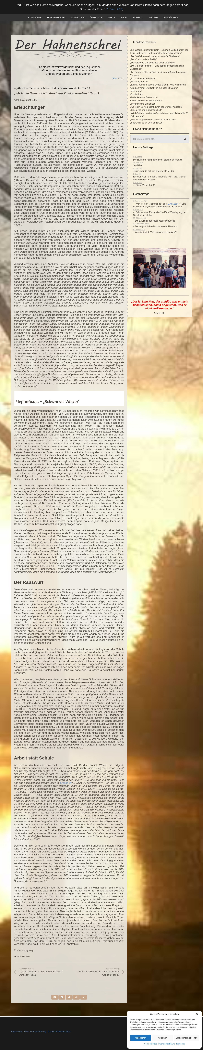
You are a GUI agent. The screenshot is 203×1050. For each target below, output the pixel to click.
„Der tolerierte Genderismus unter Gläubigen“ (153, 62)
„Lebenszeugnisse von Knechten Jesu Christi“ (153, 119)
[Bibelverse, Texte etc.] (159, 139)
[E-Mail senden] (54, 997)
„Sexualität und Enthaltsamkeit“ (145, 110)
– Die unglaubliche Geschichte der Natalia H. (155, 226)
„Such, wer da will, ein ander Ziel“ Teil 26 (153, 171)
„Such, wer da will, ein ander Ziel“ (147, 123)
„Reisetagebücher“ (139, 81)
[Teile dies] (61, 997)
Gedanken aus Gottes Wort (144, 97)
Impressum (180, 1044)
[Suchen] (185, 139)
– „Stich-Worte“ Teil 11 (144, 185)
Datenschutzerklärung (166, 1044)
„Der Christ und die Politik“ (143, 59)
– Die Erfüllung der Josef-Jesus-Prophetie (154, 221)
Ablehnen (162, 1038)
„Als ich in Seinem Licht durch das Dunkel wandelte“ (156, 107)
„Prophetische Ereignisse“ (143, 104)
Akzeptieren (140, 1038)
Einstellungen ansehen (186, 1038)
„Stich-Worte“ (137, 116)
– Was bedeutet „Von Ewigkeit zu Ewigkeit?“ (155, 232)
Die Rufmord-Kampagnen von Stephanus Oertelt (157, 160)
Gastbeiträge (136, 94)
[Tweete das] (69, 997)
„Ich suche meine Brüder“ (143, 78)
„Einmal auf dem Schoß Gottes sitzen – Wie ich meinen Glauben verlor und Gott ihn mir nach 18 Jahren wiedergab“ (158, 88)
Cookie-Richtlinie (150, 1044)
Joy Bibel (137, 165)
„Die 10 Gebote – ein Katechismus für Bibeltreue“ (155, 56)
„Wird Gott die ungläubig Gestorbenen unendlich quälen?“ (159, 113)
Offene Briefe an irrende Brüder (146, 100)
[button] (197, 1014)
